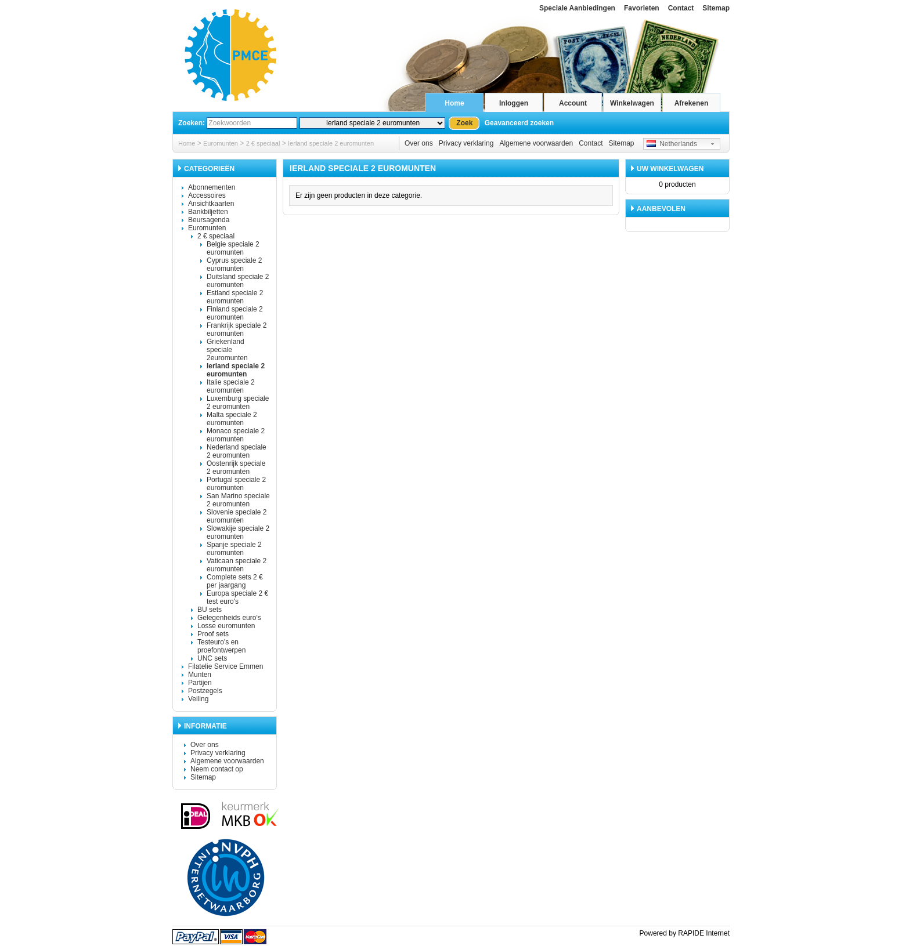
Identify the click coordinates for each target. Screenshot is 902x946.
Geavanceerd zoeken (519, 123)
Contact (681, 8)
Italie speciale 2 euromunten (231, 386)
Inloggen (513, 103)
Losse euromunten (226, 626)
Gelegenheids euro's (229, 618)
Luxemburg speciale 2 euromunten (238, 402)
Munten (199, 674)
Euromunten (220, 143)
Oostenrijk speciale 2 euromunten (236, 467)
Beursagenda (208, 220)
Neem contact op (216, 769)
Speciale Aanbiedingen (577, 8)
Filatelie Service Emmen (225, 666)
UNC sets (212, 658)
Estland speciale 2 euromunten (235, 297)
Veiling (198, 699)
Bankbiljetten (208, 212)
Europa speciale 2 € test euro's (237, 597)
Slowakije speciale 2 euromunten (238, 532)
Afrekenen (691, 103)
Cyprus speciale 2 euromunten (234, 264)
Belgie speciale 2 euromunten (233, 248)
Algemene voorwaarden (536, 143)
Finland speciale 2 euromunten (235, 313)
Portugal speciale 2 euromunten (236, 484)
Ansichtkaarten (211, 204)
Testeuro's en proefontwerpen (221, 646)
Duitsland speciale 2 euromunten (238, 281)
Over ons (419, 143)
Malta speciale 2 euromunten (232, 419)
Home (454, 103)
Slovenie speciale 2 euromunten (236, 516)
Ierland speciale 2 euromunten (331, 143)
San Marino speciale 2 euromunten (238, 500)
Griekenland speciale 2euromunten (227, 350)
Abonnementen (211, 187)
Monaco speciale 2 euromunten (236, 435)
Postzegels (205, 691)
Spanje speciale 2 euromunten (234, 549)
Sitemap (716, 8)
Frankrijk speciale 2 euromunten (236, 329)
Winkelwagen (632, 103)
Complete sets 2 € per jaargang (235, 581)
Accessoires (207, 195)
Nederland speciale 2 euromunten (236, 451)
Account (573, 103)
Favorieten (641, 8)
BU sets (209, 610)
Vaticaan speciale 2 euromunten (236, 565)
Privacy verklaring (466, 143)
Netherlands (672, 144)
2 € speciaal (263, 143)
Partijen (200, 683)
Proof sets (213, 634)
